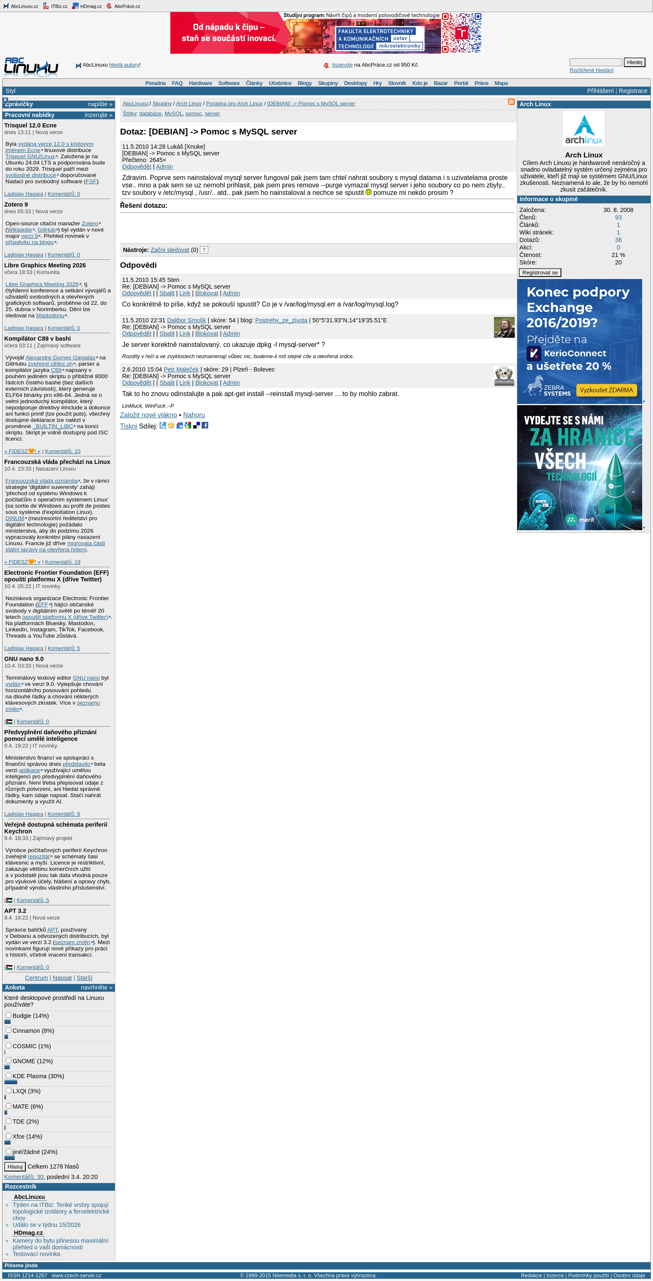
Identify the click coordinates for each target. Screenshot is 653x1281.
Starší (84, 977)
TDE (15, 1121)
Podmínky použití (588, 1275)
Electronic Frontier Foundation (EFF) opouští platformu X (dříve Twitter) (56, 576)
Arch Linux (535, 104)
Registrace (633, 90)
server (212, 113)
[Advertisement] (217, 225)
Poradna (155, 83)
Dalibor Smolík (186, 320)
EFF (42, 604)
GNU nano (86, 678)
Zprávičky (19, 104)
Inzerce (555, 1275)
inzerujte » (98, 115)
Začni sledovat (170, 250)
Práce (481, 83)
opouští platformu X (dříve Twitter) (65, 617)
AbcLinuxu (29, 1197)
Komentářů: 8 (63, 814)
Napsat (62, 977)
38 (618, 240)
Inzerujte (342, 65)
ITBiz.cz (54, 6)
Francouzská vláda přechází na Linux (57, 462)
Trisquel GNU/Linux (30, 156)
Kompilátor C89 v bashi (37, 338)
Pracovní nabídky (30, 115)
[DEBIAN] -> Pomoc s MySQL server (311, 103)
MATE (17, 1106)
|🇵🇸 (8, 721)
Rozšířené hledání (592, 70)
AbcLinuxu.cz (20, 6)
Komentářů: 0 (63, 194)
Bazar (441, 83)
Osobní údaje (629, 1275)
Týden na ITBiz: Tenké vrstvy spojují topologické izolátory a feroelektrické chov (60, 1211)
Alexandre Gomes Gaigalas (60, 357)
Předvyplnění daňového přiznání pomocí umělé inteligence (50, 735)
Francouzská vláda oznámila (41, 481)
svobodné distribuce (30, 175)
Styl (10, 90)
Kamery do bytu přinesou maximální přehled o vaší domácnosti (60, 1244)
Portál (461, 83)
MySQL (173, 113)
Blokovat (206, 293)
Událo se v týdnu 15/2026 (46, 1224)
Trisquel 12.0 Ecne (30, 125)
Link (184, 293)
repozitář (39, 856)
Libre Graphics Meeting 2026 (45, 265)
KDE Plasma (26, 1076)
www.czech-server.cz (76, 1275)
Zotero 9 (16, 204)
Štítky (130, 113)
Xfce (15, 1136)
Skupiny (328, 83)
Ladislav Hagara (23, 194)
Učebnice (280, 83)
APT (52, 930)
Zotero (90, 223)
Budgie (18, 1015)
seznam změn (72, 942)
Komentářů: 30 (23, 1177)
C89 (56, 370)
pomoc (194, 113)
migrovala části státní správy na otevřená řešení (55, 546)
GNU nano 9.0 (23, 658)
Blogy (305, 83)
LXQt (16, 1091)
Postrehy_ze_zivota (281, 320)
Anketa (15, 987)
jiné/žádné (23, 1152)
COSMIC (21, 1046)
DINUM (14, 518)
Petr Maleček (181, 369)
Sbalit (167, 293)
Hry (377, 83)
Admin (164, 166)
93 (618, 217)
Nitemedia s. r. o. (292, 1275)
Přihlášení (600, 90)
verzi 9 (29, 236)
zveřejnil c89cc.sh (50, 364)
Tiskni (128, 426)
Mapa (501, 83)
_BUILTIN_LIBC (52, 426)
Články (254, 83)
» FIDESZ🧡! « (22, 451)
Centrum (36, 977)
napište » (100, 104)
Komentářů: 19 (62, 562)
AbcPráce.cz (123, 6)
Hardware (200, 83)
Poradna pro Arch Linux (234, 103)
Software (228, 83)
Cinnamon (23, 1030)
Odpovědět (136, 166)
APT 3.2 (15, 910)
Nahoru (194, 415)
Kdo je (420, 83)
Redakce (531, 1275)
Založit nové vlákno (148, 415)
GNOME (20, 1061)
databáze (150, 113)
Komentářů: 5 (63, 648)
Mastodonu (50, 315)
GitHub (47, 230)
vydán (12, 684)
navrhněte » (96, 987)
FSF (91, 181)
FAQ (177, 83)
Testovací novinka (36, 1254)
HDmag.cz (87, 6)
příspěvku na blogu (29, 242)
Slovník (397, 83)
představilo (76, 764)
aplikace (29, 770)
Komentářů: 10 (62, 451)
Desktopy (355, 83)
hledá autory (124, 65)
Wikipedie (19, 230)
